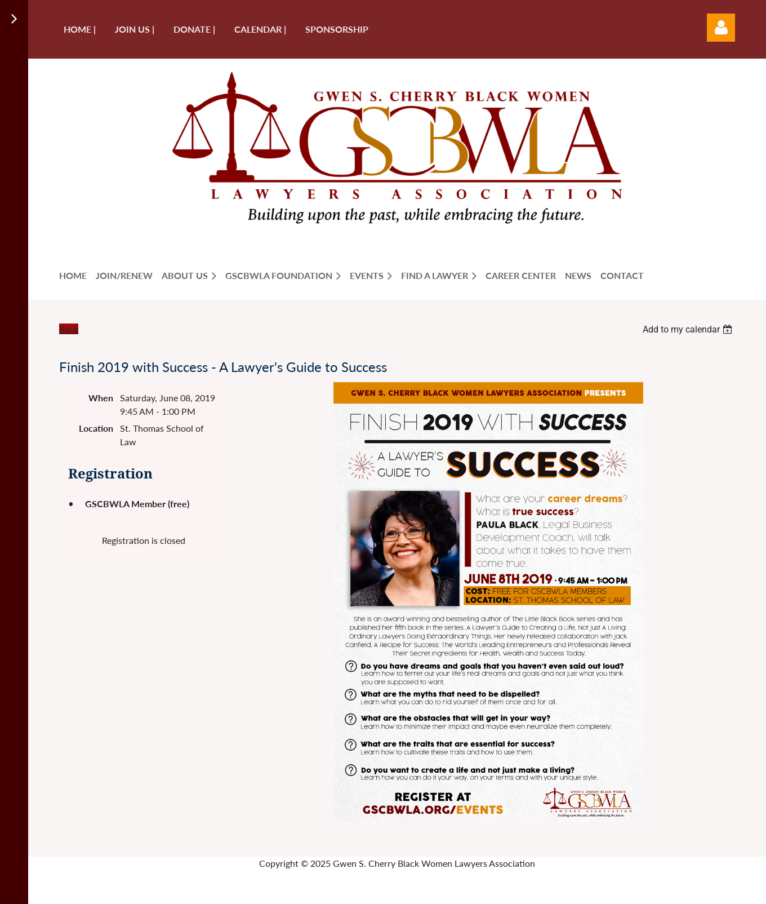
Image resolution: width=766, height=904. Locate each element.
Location (96, 428)
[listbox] (689, 329)
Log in (721, 28)
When (100, 397)
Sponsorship (336, 29)
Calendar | (260, 29)
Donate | (194, 29)
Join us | (134, 29)
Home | (80, 29)
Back (68, 329)
